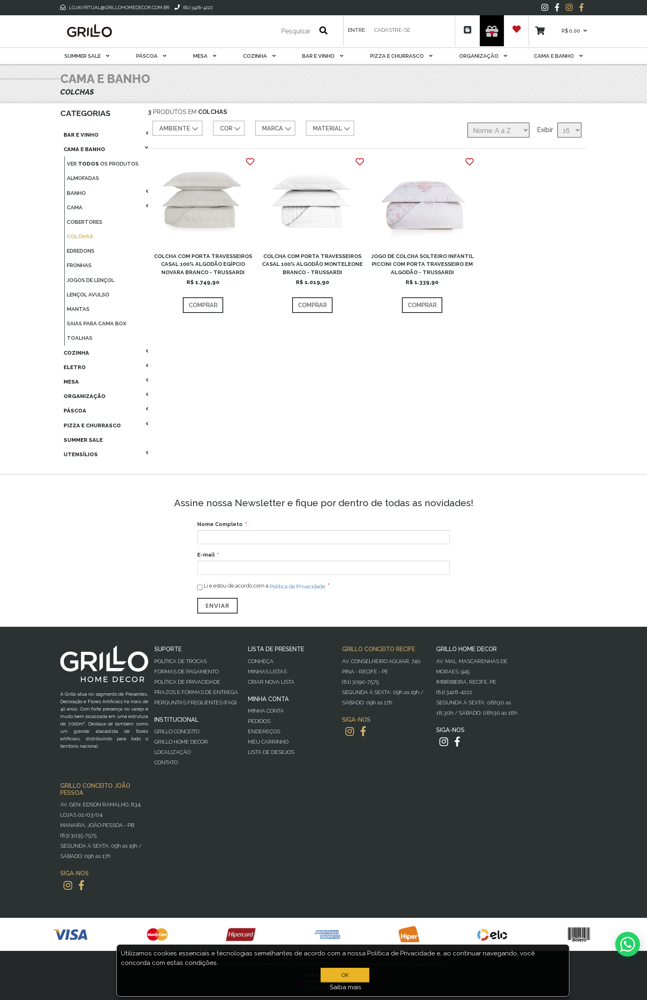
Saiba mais (345, 987)
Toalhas (79, 338)
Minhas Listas (267, 671)
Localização (172, 752)
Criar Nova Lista (271, 682)
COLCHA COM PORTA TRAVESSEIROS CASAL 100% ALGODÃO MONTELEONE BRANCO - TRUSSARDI (312, 264)
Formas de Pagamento (186, 671)
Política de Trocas (180, 661)
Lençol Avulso (88, 294)
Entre (356, 30)
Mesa (204, 56)
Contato (166, 762)
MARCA (277, 129)
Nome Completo (220, 524)
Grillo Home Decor (181, 742)
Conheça (261, 661)
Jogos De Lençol (90, 280)
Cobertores (84, 222)
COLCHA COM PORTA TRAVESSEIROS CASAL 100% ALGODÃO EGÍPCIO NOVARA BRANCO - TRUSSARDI (203, 264)
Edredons (80, 251)
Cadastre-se (392, 30)
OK (345, 975)
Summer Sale (86, 56)
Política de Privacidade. (298, 586)
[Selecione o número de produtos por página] (569, 130)
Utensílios (81, 454)
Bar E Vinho (322, 56)
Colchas (80, 236)
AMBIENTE (179, 129)
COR (231, 129)
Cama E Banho (558, 56)
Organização (483, 56)
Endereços (264, 731)
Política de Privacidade (187, 682)
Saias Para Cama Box (96, 323)
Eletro (75, 367)
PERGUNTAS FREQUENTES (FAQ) (195, 702)
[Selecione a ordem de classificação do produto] (498, 130)
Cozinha (259, 56)
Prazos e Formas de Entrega (196, 692)
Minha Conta (266, 711)
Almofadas (83, 178)
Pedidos (259, 721)
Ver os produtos (103, 164)
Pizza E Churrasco (401, 56)
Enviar (217, 606)
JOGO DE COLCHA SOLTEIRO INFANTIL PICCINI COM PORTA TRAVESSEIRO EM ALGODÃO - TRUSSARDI (422, 264)
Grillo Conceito (176, 731)
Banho (76, 193)
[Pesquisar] (271, 31)
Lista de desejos (271, 752)
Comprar (203, 304)
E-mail (206, 555)
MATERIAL (332, 129)
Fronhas (79, 265)
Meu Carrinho (268, 742)
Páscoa (151, 56)
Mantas (78, 309)
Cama (75, 207)
